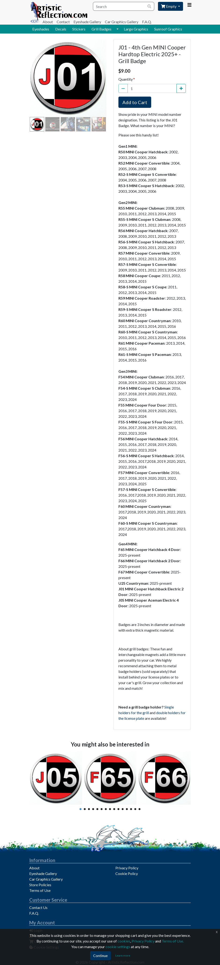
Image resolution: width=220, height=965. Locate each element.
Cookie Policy (126, 873)
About (48, 21)
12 (127, 809)
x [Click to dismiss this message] (217, 932)
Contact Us (38, 907)
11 (123, 809)
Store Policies (40, 884)
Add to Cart (134, 102)
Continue (100, 955)
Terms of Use (40, 890)
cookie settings (118, 946)
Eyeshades (40, 29)
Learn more (122, 955)
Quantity (125, 79)
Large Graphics (136, 29)
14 (135, 809)
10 (118, 809)
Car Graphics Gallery (121, 21)
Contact (63, 21)
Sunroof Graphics (168, 29)
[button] (117, 29)
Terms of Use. (173, 941)
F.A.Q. (147, 21)
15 (139, 809)
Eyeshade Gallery (87, 21)
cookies (123, 941)
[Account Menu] (189, 5)
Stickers (78, 29)
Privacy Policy (126, 868)
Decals (60, 29)
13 (131, 809)
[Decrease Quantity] (123, 88)
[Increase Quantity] (181, 88)
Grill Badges (101, 29)
